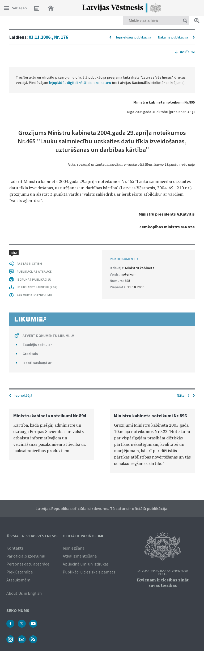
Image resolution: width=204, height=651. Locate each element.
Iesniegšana (73, 548)
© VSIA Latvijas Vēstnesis (32, 535)
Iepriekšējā (23, 395)
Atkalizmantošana (80, 556)
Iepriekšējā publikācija (133, 37)
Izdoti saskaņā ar (37, 362)
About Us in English (24, 593)
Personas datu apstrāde (27, 564)
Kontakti (14, 548)
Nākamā (183, 395)
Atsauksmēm (18, 580)
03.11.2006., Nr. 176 (48, 37)
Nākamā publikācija (173, 37)
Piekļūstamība (19, 572)
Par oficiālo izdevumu (25, 556)
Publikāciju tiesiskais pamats (89, 572)
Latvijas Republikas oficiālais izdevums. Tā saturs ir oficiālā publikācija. (102, 508)
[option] (51, 434)
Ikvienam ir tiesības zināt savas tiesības (163, 582)
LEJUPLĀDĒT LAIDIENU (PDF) (37, 287)
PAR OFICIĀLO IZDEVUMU (34, 295)
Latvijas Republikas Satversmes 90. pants (162, 572)
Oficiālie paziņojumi (83, 535)
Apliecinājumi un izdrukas (86, 564)
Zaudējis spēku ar (37, 344)
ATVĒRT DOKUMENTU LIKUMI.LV (48, 335)
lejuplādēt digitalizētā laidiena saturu (80, 82)
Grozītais (30, 353)
